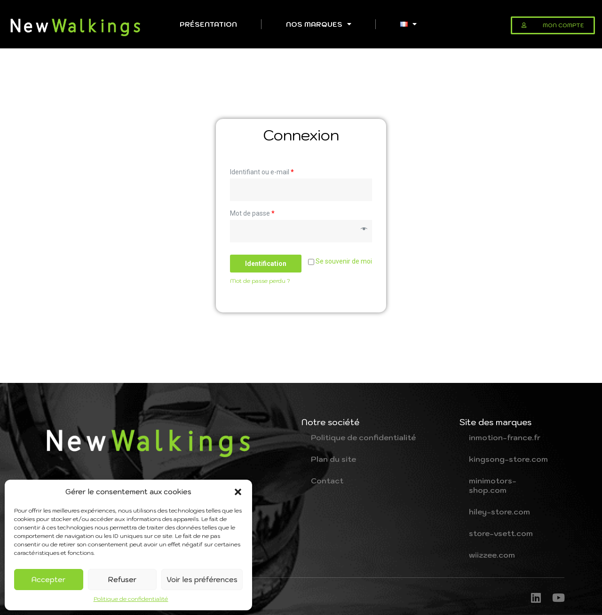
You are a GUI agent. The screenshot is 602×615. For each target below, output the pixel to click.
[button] (238, 492)
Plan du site (333, 459)
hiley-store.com (499, 511)
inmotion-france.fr (504, 437)
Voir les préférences (202, 579)
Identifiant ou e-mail (262, 172)
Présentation (208, 24)
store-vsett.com (501, 533)
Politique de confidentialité (131, 598)
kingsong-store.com (508, 459)
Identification (265, 263)
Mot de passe (252, 213)
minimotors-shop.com (492, 485)
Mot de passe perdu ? (260, 280)
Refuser (122, 579)
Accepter (48, 579)
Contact (327, 480)
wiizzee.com (492, 555)
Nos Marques (318, 24)
